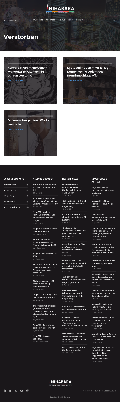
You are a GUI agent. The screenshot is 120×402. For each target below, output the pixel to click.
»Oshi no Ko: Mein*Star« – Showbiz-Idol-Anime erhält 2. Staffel (74, 217)
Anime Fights (10, 196)
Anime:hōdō (9, 201)
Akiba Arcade (10, 184)
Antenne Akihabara (12, 207)
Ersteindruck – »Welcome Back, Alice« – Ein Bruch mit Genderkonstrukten (104, 293)
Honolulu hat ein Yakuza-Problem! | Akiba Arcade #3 (44, 187)
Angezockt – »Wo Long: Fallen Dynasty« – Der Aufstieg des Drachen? (102, 307)
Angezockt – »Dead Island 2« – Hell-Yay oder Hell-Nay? (103, 263)
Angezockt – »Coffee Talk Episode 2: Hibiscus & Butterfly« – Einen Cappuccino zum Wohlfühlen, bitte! (103, 353)
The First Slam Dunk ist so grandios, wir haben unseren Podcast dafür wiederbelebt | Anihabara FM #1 (44, 311)
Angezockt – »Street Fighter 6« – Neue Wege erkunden (102, 204)
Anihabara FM (10, 190)
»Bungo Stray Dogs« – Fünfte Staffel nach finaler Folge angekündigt (74, 280)
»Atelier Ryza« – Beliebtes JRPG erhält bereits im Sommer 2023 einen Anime (74, 336)
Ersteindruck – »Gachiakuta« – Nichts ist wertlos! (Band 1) (103, 217)
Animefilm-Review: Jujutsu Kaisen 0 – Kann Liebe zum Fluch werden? (104, 337)
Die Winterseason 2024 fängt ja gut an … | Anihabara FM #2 (43, 284)
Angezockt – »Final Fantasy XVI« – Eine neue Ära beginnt (103, 190)
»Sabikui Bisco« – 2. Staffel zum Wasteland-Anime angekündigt (74, 204)
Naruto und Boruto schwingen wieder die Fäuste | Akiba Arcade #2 (44, 242)
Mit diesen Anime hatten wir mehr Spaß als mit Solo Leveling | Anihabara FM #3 (45, 201)
